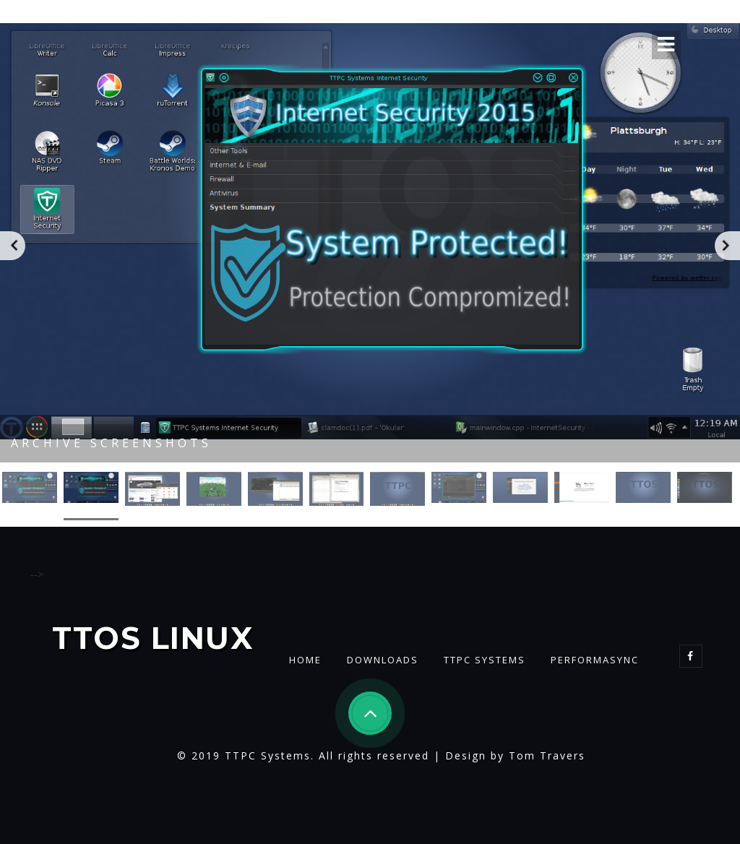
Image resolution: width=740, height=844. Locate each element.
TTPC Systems (484, 659)
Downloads (382, 659)
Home (305, 659)
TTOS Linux (153, 639)
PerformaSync (595, 659)
